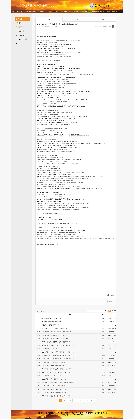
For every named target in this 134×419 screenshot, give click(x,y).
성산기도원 (84, 11)
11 (60, 400)
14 (70, 400)
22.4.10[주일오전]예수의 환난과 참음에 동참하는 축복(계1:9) (57, 369)
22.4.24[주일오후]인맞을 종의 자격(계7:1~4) (53, 362)
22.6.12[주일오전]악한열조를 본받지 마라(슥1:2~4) (54, 338)
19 (87, 400)
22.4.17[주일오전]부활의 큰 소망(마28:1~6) (52, 365)
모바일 (108, 11)
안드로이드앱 (115, 11)
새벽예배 (18, 23)
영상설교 (42, 11)
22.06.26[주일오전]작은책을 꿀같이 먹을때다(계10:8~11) (56, 331)
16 (77, 400)
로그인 (96, 11)
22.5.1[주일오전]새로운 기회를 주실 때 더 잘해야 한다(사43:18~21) (59, 358)
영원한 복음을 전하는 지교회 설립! (50, 325)
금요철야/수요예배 (21, 39)
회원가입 (102, 11)
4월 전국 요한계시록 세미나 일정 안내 (51, 321)
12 (64, 400)
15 (74, 400)
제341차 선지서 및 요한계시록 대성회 (51, 318)
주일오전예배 (20, 27)
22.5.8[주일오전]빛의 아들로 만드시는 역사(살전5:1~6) (55, 355)
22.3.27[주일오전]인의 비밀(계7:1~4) (51, 375)
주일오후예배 (20, 31)
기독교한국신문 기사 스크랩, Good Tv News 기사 (54, 328)
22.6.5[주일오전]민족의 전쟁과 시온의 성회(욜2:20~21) (55, 342)
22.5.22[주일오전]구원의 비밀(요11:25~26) (52, 348)
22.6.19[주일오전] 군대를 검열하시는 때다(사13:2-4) (55, 335)
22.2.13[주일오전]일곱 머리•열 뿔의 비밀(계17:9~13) (55, 396)
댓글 (76, 19)
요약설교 (50, 11)
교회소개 (19, 11)
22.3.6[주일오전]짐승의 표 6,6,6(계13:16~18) (53, 385)
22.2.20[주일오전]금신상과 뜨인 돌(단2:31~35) (53, 392)
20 (91, 400)
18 (84, 400)
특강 (17, 43)
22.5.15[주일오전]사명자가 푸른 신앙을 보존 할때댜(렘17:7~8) (57, 352)
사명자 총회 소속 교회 (30, 11)
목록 (103, 19)
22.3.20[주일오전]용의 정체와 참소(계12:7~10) (53, 379)
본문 (49, 19)
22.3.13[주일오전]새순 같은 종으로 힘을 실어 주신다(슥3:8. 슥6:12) (58, 382)
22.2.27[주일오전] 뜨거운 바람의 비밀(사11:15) (53, 389)
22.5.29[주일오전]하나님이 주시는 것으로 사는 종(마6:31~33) (57, 345)
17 (81, 400)
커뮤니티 (75, 11)
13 (67, 400)
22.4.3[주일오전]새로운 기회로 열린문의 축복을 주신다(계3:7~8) (58, 372)
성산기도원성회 (20, 35)
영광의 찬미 (67, 11)
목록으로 (111, 301)
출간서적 (58, 11)
